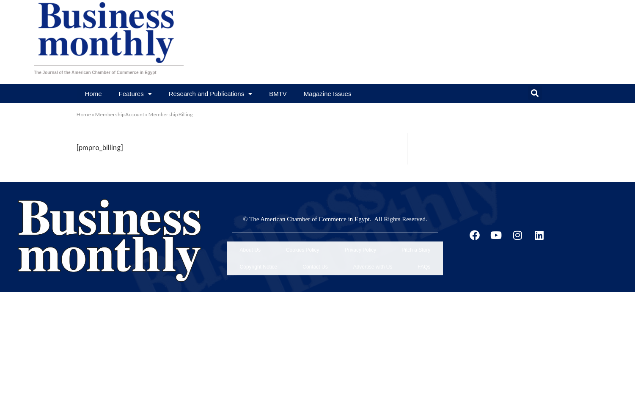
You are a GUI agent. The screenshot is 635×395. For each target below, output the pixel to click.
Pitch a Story (415, 246)
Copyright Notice (259, 255)
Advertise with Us (373, 255)
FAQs (424, 255)
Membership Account (119, 114)
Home (93, 93)
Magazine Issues (328, 93)
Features (135, 93)
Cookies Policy (302, 246)
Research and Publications (210, 93)
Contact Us (314, 255)
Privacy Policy (361, 246)
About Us (250, 246)
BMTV (278, 93)
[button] (535, 93)
